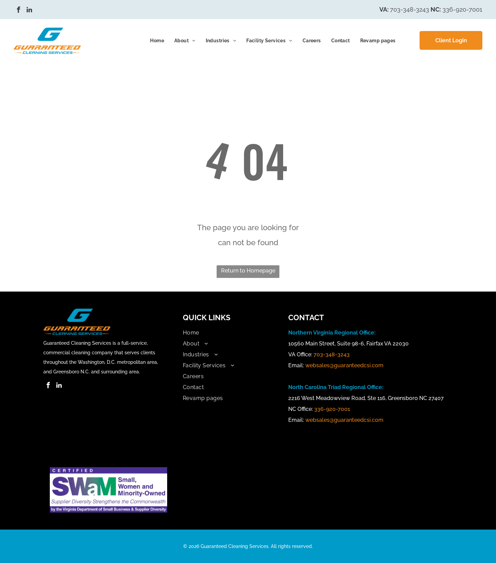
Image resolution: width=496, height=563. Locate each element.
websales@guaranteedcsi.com (344, 365)
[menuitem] (157, 40)
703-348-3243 (409, 9)
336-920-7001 (462, 9)
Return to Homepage (248, 270)
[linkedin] (29, 10)
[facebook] (18, 10)
